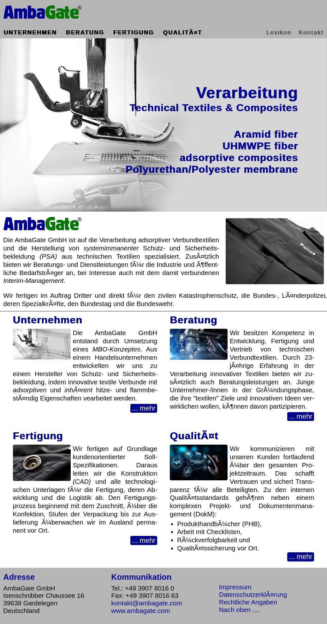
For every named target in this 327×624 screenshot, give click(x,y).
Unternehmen (30, 32)
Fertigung (133, 32)
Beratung (85, 32)
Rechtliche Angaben (248, 602)
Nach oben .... (239, 609)
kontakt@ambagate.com (146, 603)
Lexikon (279, 32)
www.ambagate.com (140, 610)
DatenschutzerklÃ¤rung (253, 594)
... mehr (143, 408)
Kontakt (311, 32)
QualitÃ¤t (182, 32)
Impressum (235, 587)
